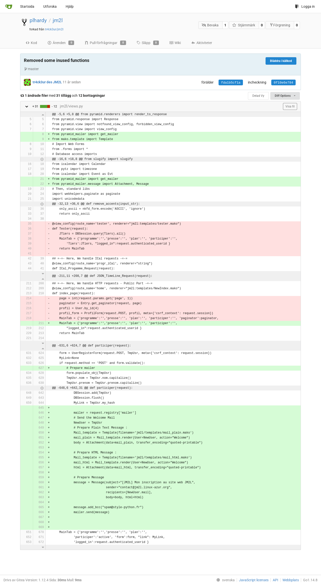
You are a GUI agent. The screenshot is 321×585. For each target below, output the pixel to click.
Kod (31, 43)
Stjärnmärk (243, 25)
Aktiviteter (201, 43)
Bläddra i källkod (281, 61)
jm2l (58, 20)
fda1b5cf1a (230, 83)
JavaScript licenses (254, 580)
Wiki (175, 43)
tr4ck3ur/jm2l (54, 29)
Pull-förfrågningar (105, 43)
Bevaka (210, 25)
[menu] (224, 580)
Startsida (27, 6)
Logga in (305, 6)
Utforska (50, 6)
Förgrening (280, 25)
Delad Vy (258, 96)
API (275, 580)
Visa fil (290, 106)
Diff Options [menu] (285, 96)
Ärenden (60, 43)
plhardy (38, 20)
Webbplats (290, 580)
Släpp (148, 43)
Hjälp (70, 6)
